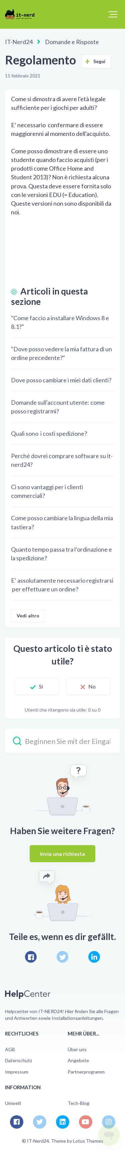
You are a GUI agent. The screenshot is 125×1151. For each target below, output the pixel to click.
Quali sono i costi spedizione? (49, 433)
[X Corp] (62, 957)
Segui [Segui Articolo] (99, 61)
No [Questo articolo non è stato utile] (92, 686)
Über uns (77, 1049)
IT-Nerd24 (19, 41)
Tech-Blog (78, 1103)
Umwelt (13, 1103)
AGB (10, 1049)
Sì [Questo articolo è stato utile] (41, 686)
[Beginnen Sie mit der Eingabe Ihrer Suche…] (62, 741)
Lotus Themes (88, 1141)
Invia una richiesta (62, 853)
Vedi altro (28, 615)
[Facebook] (31, 957)
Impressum (16, 1072)
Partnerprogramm (86, 1072)
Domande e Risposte (72, 41)
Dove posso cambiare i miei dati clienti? (61, 380)
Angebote (78, 1060)
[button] (113, 14)
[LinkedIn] (94, 957)
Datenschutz (18, 1060)
